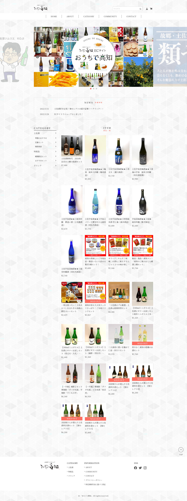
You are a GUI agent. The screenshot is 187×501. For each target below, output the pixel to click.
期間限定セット (41, 156)
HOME (54, 16)
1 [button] (90, 89)
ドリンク (38, 165)
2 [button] (93, 89)
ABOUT (70, 16)
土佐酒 (37, 133)
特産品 (37, 151)
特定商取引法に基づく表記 (96, 484)
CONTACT (131, 16)
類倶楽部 (38, 146)
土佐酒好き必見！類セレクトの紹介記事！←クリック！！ (79, 108)
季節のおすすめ (41, 138)
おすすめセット (41, 160)
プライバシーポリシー (94, 480)
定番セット (39, 142)
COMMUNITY (110, 16)
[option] (93, 57)
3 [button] (96, 89)
